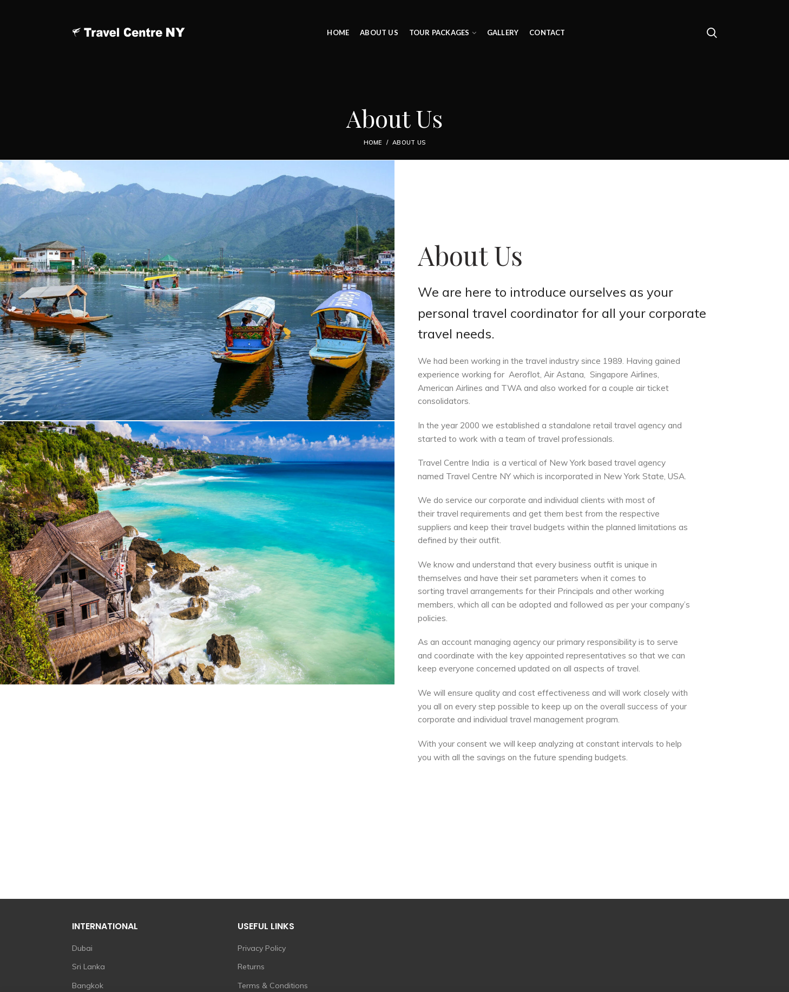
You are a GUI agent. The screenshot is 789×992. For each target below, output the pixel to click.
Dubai (82, 948)
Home (373, 142)
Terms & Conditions (273, 985)
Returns (251, 966)
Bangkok (87, 985)
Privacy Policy (262, 948)
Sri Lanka (88, 966)
